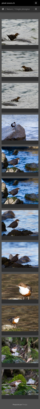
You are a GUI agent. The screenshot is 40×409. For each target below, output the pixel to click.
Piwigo (24, 404)
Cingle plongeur (22, 9)
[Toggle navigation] (36, 3)
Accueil (3, 9)
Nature (10, 9)
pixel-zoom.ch (8, 3)
